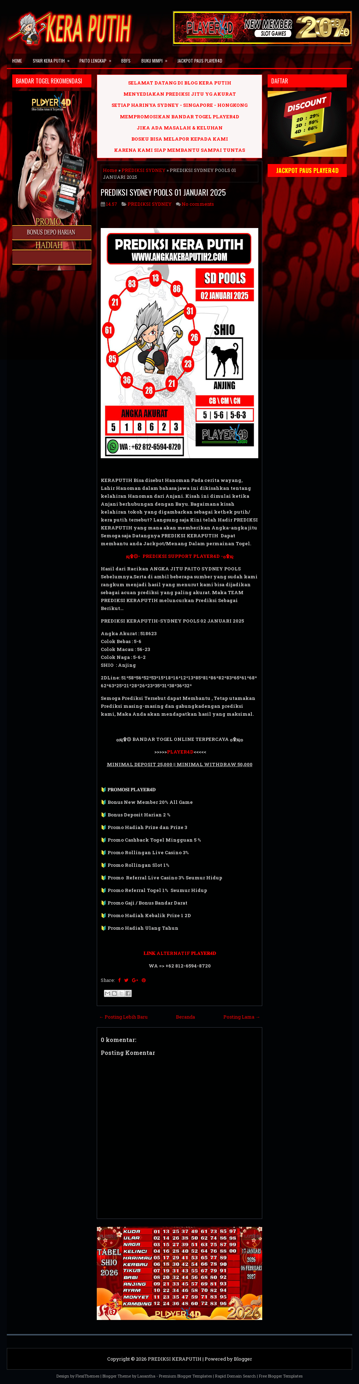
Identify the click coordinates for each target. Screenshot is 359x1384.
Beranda (185, 1017)
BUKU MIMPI (156, 59)
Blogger (243, 1359)
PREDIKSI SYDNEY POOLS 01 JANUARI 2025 (163, 192)
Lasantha (146, 1376)
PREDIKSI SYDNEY (143, 170)
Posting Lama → (241, 1017)
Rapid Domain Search (235, 1376)
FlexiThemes (87, 1376)
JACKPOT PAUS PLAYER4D (199, 61)
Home (17, 61)
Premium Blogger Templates (185, 1376)
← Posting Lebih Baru (123, 1017)
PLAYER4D (180, 751)
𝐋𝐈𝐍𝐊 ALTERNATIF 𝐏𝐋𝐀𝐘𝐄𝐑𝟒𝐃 (180, 953)
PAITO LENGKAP (97, 59)
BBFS (126, 61)
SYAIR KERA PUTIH (53, 59)
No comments (198, 204)
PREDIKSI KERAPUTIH (174, 1359)
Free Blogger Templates (281, 1376)
